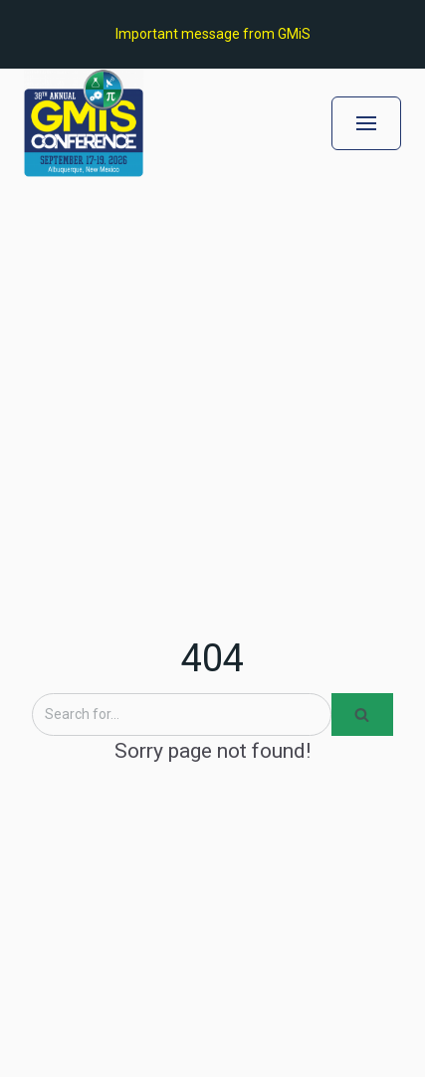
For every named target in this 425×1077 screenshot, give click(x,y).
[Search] (181, 714)
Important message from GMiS (213, 34)
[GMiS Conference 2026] (83, 123)
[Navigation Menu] (366, 123)
